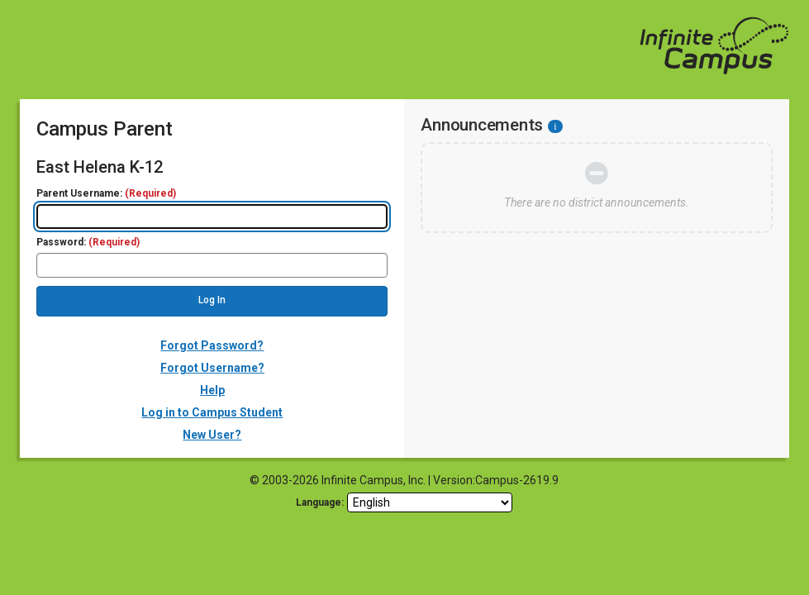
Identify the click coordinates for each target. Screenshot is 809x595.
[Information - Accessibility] (555, 126)
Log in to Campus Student (212, 412)
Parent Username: (106, 193)
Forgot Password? (212, 345)
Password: (88, 242)
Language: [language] (320, 502)
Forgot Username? (212, 368)
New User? (212, 434)
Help (212, 390)
